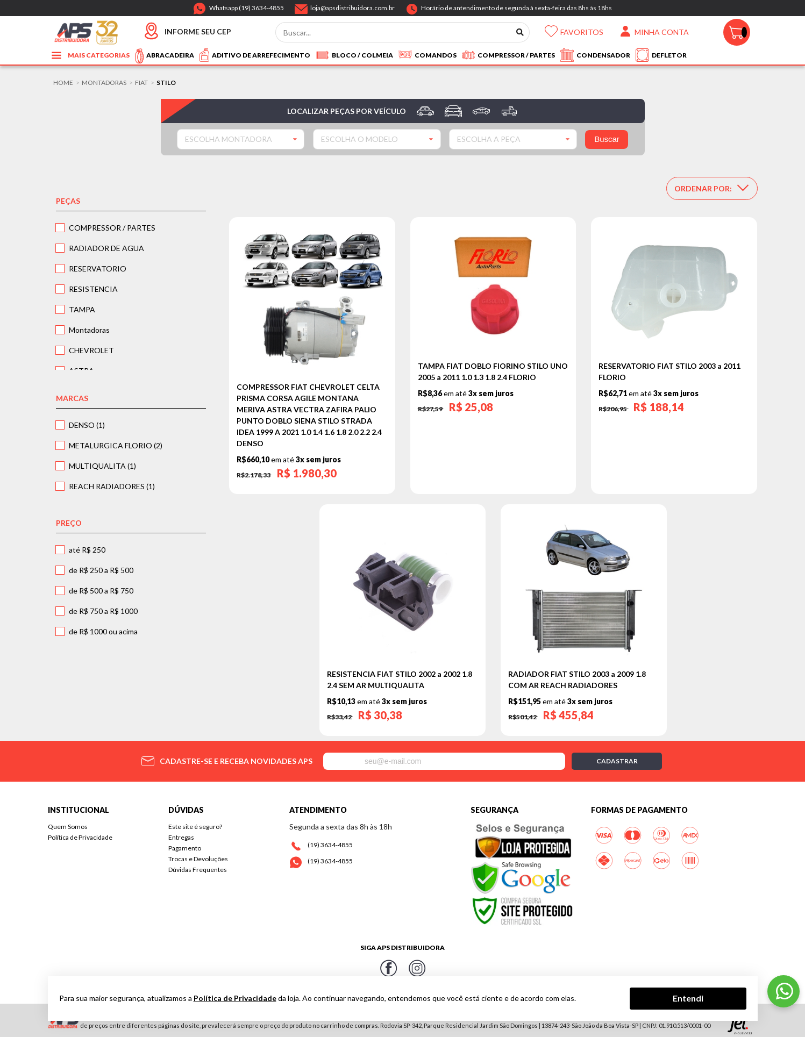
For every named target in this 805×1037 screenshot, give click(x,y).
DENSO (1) (87, 425)
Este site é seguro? (195, 827)
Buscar (606, 139)
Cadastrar (617, 761)
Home (63, 83)
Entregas (181, 837)
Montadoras (104, 83)
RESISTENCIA (93, 289)
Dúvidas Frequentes (197, 870)
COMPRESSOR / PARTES (112, 227)
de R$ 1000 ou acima (103, 631)
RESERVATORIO (97, 268)
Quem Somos (68, 827)
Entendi (688, 998)
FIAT (141, 83)
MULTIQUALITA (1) (102, 465)
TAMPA (82, 309)
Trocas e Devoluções (198, 859)
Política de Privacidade (80, 837)
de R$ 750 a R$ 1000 (103, 611)
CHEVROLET (91, 350)
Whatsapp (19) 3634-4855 (246, 6)
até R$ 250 (87, 549)
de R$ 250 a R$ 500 (101, 570)
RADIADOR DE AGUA (106, 248)
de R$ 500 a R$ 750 (101, 590)
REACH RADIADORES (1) (112, 486)
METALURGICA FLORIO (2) (115, 445)
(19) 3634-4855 (330, 845)
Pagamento (184, 848)
